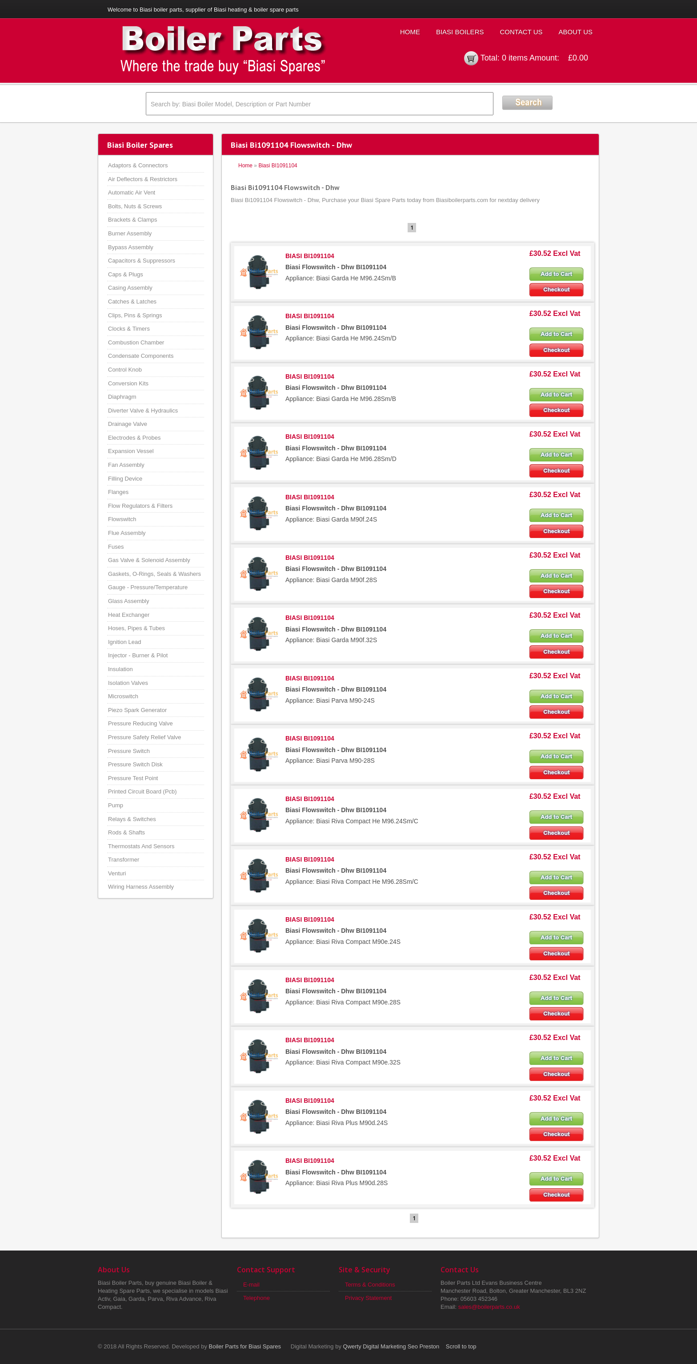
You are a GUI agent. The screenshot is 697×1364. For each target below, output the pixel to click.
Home (410, 32)
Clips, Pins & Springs (135, 315)
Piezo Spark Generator (137, 710)
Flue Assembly (127, 533)
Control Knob (125, 369)
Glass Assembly (128, 601)
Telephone (256, 1298)
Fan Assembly (126, 464)
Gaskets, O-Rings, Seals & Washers (154, 574)
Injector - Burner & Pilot (138, 655)
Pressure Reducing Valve (140, 723)
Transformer (123, 859)
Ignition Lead (124, 642)
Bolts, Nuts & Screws (135, 206)
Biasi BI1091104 (277, 165)
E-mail (251, 1284)
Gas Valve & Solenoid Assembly (149, 560)
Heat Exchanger (128, 614)
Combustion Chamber (136, 342)
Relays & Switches (132, 819)
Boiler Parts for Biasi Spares (245, 1346)
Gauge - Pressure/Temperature (148, 587)
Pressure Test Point (133, 778)
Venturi (117, 873)
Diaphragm (122, 396)
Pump (115, 805)
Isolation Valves (128, 683)
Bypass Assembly (130, 247)
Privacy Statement (368, 1298)
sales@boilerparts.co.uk (489, 1306)
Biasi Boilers (460, 32)
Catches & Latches (132, 301)
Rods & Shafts (126, 832)
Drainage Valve (127, 424)
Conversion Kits (128, 383)
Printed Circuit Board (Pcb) (142, 791)
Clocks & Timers (129, 328)
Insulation (120, 669)
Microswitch (123, 696)
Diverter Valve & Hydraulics (143, 410)
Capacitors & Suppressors (141, 260)
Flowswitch (122, 519)
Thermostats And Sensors (141, 846)
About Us (576, 32)
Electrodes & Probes (134, 437)
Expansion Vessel (131, 451)
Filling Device (125, 478)
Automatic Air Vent (131, 192)
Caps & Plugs (125, 274)
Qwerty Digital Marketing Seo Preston (391, 1346)
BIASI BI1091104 (309, 255)
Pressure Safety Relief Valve (144, 737)
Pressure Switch (129, 751)
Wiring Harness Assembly (141, 886)
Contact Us (521, 32)
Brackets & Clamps (132, 219)
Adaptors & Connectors (138, 165)
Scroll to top (461, 1346)
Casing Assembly (130, 287)
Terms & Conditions (370, 1284)
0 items (515, 57)
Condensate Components (140, 355)
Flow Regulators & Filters (140, 505)
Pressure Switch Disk (135, 764)
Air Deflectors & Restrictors (142, 179)
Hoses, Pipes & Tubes (136, 628)
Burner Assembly (130, 233)
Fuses (116, 546)
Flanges (118, 492)
